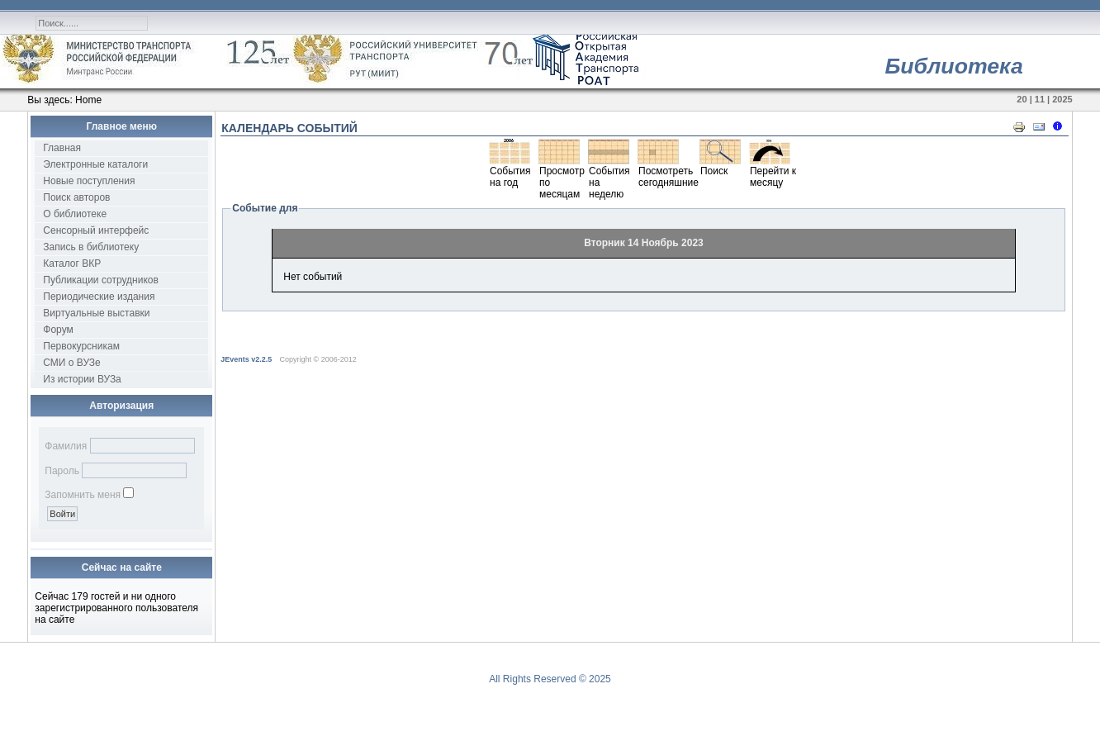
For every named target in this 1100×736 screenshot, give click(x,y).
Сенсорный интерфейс (96, 230)
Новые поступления (89, 181)
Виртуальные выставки (96, 313)
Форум (58, 329)
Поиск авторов (76, 197)
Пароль (62, 471)
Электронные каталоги (95, 164)
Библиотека (953, 66)
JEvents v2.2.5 (247, 359)
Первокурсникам (81, 346)
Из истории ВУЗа (82, 379)
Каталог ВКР (72, 263)
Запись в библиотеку (91, 247)
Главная (62, 148)
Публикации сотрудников (101, 280)
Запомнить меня (83, 495)
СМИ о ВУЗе (71, 362)
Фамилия (66, 446)
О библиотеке (75, 214)
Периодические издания (98, 296)
